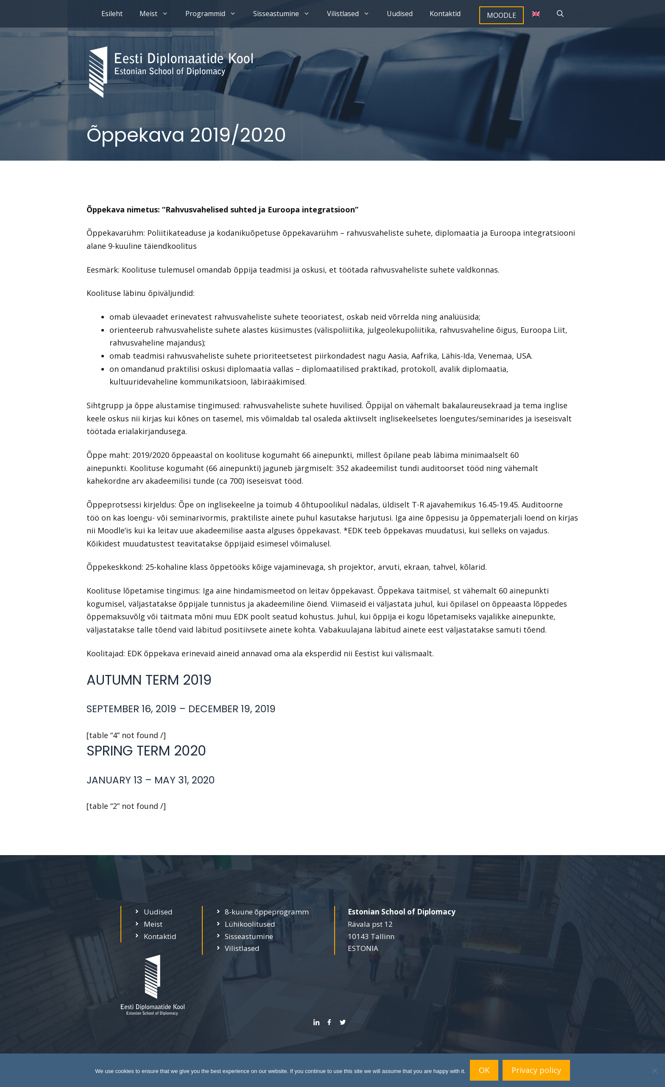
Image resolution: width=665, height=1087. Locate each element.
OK (484, 1070)
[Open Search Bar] (560, 14)
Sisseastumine (286, 14)
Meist (158, 14)
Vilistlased (352, 14)
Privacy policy (536, 1070)
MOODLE (501, 15)
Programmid (215, 14)
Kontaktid (445, 13)
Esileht (112, 13)
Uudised (400, 13)
